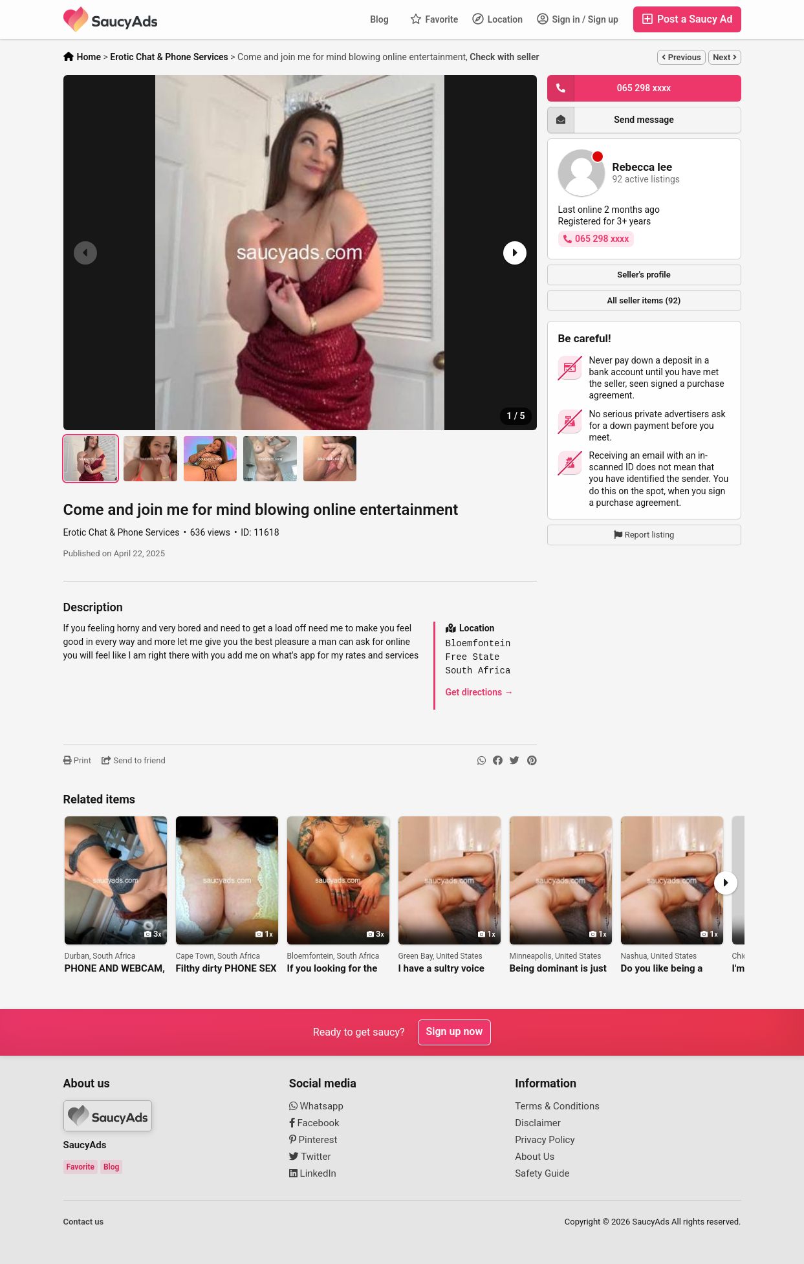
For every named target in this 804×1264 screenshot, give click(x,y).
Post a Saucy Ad (687, 19)
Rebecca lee (643, 167)
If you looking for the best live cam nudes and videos (332, 968)
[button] (513, 253)
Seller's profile (644, 274)
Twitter (310, 1156)
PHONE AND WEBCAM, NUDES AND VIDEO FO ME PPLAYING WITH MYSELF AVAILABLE (115, 968)
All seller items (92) (644, 300)
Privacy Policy (544, 1140)
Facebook (314, 1123)
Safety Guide (542, 1173)
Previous (681, 57)
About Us (534, 1156)
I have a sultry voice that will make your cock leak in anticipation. (441, 968)
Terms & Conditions (557, 1106)
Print (77, 760)
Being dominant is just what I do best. (558, 968)
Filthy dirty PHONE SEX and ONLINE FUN (226, 968)
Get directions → (480, 692)
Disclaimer (538, 1123)
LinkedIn (312, 1173)
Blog (379, 19)
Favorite (434, 19)
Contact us (83, 1221)
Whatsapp (316, 1106)
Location (497, 19)
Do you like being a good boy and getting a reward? (671, 968)
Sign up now (454, 1032)
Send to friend (134, 760)
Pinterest (313, 1140)
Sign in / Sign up (577, 19)
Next (724, 57)
